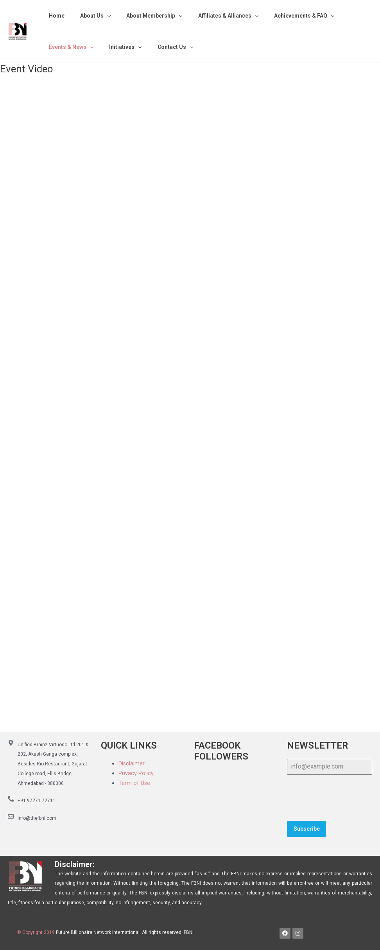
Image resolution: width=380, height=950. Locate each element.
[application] (100, 15)
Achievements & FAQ (283, 15)
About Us (88, 15)
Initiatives (118, 47)
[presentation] (329, 798)
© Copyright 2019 (36, 929)
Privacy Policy (136, 773)
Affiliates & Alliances (212, 15)
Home (54, 16)
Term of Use (134, 783)
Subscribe (307, 829)
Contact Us (163, 47)
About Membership (142, 15)
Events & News (69, 47)
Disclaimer (131, 763)
